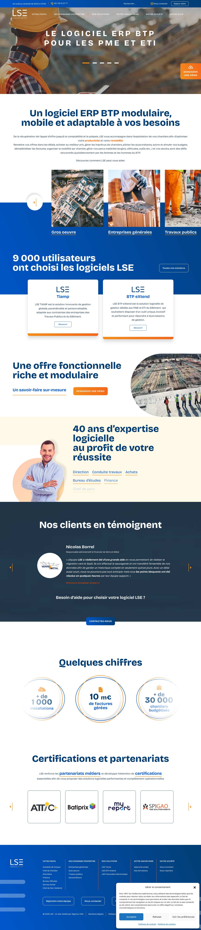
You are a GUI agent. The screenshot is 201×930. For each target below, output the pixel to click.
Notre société (167, 861)
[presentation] (35, 202)
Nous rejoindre (166, 871)
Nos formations (141, 871)
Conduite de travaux (52, 867)
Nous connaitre (166, 867)
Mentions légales (95, 914)
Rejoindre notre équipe (58, 901)
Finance (46, 878)
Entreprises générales (78, 867)
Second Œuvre (75, 878)
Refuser (157, 916)
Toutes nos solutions (174, 268)
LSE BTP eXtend (109, 871)
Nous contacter (161, 4)
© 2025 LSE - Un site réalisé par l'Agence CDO (63, 914)
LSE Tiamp (106, 867)
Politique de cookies (147, 924)
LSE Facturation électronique (115, 874)
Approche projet (141, 867)
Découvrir (62, 324)
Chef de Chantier (50, 871)
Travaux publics (76, 874)
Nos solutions (109, 861)
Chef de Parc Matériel (52, 888)
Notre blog (176, 14)
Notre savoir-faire (143, 861)
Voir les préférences (183, 916)
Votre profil (49, 861)
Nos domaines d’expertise (82, 861)
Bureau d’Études (50, 881)
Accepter (131, 916)
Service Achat (49, 884)
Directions (47, 874)
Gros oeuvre (74, 871)
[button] (194, 887)
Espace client (180, 4)
